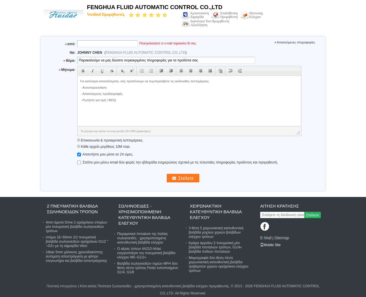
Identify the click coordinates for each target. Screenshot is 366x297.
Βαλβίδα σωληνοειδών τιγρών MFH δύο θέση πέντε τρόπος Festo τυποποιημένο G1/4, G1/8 (147, 268)
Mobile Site (270, 245)
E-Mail (266, 238)
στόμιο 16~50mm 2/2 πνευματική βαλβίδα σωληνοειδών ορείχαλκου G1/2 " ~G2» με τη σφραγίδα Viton (77, 241)
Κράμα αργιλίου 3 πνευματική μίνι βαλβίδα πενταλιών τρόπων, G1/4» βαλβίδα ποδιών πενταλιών (215, 247)
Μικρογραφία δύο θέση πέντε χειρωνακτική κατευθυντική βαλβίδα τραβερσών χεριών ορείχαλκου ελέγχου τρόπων (218, 264)
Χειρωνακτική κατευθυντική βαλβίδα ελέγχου (216, 212)
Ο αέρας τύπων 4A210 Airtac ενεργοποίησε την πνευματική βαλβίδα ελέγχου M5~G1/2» (146, 253)
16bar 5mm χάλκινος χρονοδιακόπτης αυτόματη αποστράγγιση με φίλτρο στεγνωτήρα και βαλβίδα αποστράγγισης (76, 256)
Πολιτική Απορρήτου (62, 286)
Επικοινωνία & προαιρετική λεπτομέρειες (110, 140)
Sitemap (281, 238)
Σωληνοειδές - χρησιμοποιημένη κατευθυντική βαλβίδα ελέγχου (144, 215)
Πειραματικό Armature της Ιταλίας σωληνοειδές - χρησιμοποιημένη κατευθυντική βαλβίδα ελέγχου (142, 238)
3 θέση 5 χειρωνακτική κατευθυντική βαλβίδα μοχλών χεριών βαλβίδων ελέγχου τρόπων (216, 232)
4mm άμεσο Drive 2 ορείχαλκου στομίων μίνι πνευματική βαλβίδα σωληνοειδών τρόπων (76, 226)
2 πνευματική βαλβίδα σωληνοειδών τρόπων (72, 209)
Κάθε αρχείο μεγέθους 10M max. (104, 147)
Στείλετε (312, 215)
